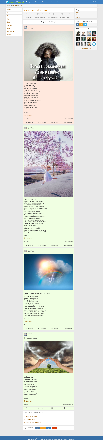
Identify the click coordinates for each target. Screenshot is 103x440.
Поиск (44, 2)
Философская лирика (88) (56, 14)
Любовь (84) (29, 17)
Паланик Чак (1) (31, 419)
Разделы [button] (29, 2)
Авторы (9, 34)
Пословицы (10, 31)
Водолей (30, 27)
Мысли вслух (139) (35, 14)
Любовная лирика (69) (40, 17)
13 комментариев (68, 241)
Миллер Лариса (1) (32, 416)
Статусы (9, 10)
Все (27, 14)
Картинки (9, 25)
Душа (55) (62, 17)
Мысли (9, 13)
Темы (37, 2)
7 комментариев (69, 324)
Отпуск (78, 17)
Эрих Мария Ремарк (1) (33, 422)
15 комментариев (68, 118)
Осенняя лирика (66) (52, 17)
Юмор (9, 22)
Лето (77, 15)
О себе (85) (67, 14)
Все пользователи (86, 48)
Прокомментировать (67, 404)
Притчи (9, 28)
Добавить (52, 2)
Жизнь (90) (44, 14)
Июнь (77, 12)
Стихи (9, 19)
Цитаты (9, 16)
